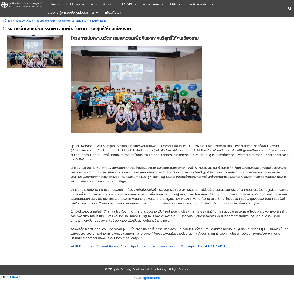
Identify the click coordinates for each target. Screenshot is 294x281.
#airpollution (136, 246)
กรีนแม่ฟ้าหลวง (24, 21)
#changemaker (192, 246)
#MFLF (220, 246)
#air (123, 246)
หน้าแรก (7, 21)
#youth (174, 246)
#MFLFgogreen (82, 246)
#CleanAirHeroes (106, 246)
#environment (157, 246)
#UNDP (209, 246)
